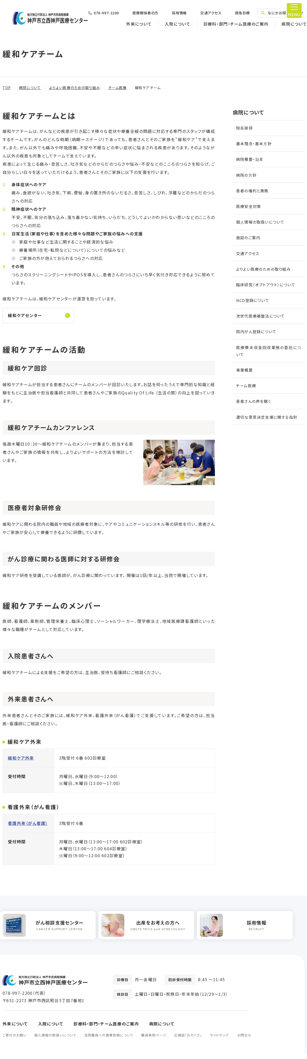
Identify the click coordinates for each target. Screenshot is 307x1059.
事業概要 (244, 370)
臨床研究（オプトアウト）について (265, 284)
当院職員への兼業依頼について (109, 1041)
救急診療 (242, 12)
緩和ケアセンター (25, 316)
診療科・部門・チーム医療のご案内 (235, 24)
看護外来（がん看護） (28, 826)
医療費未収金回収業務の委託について (268, 351)
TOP (7, 87)
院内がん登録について (256, 331)
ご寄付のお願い (15, 1041)
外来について (139, 24)
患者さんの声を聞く (253, 401)
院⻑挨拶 (244, 128)
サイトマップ (219, 1041)
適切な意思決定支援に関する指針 (266, 417)
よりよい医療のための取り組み (74, 87)
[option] (50, 930)
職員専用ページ (153, 1041)
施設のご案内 (248, 237)
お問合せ (244, 1041)
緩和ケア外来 (21, 761)
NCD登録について (252, 300)
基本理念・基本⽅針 (254, 143)
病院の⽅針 (246, 175)
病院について (294, 24)
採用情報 (179, 12)
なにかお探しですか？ (282, 12)
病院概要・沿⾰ (249, 159)
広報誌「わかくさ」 (188, 1041)
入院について (177, 24)
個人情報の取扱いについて (55, 1041)
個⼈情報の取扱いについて (260, 222)
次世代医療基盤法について (260, 316)
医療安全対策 (248, 206)
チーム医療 (117, 87)
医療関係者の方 (145, 12)
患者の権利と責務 (252, 190)
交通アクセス (210, 12)
